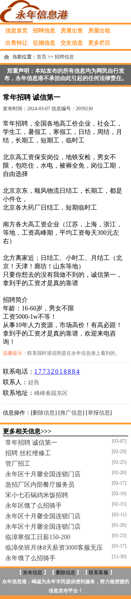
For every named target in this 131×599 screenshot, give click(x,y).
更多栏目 (99, 43)
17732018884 (57, 371)
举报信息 (99, 413)
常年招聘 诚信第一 (31, 442)
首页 (41, 56)
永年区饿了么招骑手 (33, 505)
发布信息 (32, 572)
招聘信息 (44, 31)
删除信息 (43, 413)
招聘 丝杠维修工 (28, 453)
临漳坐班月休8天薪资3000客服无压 (54, 547)
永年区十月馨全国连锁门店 (43, 474)
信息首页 (16, 31)
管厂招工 (17, 463)
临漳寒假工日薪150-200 (37, 537)
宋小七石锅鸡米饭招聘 (36, 495)
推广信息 (71, 413)
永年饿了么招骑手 (30, 558)
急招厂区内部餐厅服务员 (39, 484)
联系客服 (98, 572)
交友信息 (71, 43)
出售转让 (16, 43)
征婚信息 (44, 43)
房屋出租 (99, 31)
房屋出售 (71, 31)
